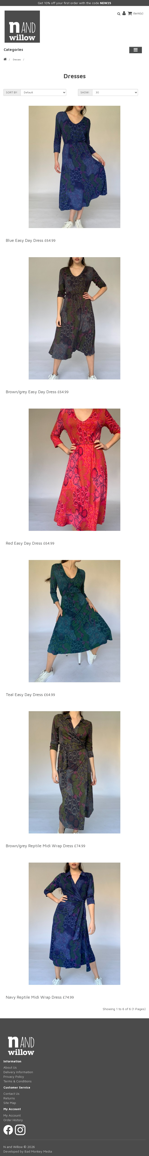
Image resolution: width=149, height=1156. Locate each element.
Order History (13, 1120)
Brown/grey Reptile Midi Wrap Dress (40, 845)
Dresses (17, 59)
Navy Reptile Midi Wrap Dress (34, 997)
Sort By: (12, 92)
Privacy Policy (13, 1076)
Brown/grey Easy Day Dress (31, 391)
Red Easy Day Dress (24, 543)
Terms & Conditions (17, 1081)
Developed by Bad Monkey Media (27, 1151)
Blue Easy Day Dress (24, 240)
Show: (85, 92)
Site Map (9, 1103)
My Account (12, 1115)
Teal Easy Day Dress (25, 694)
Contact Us (11, 1093)
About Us (10, 1067)
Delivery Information (18, 1072)
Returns (9, 1098)
